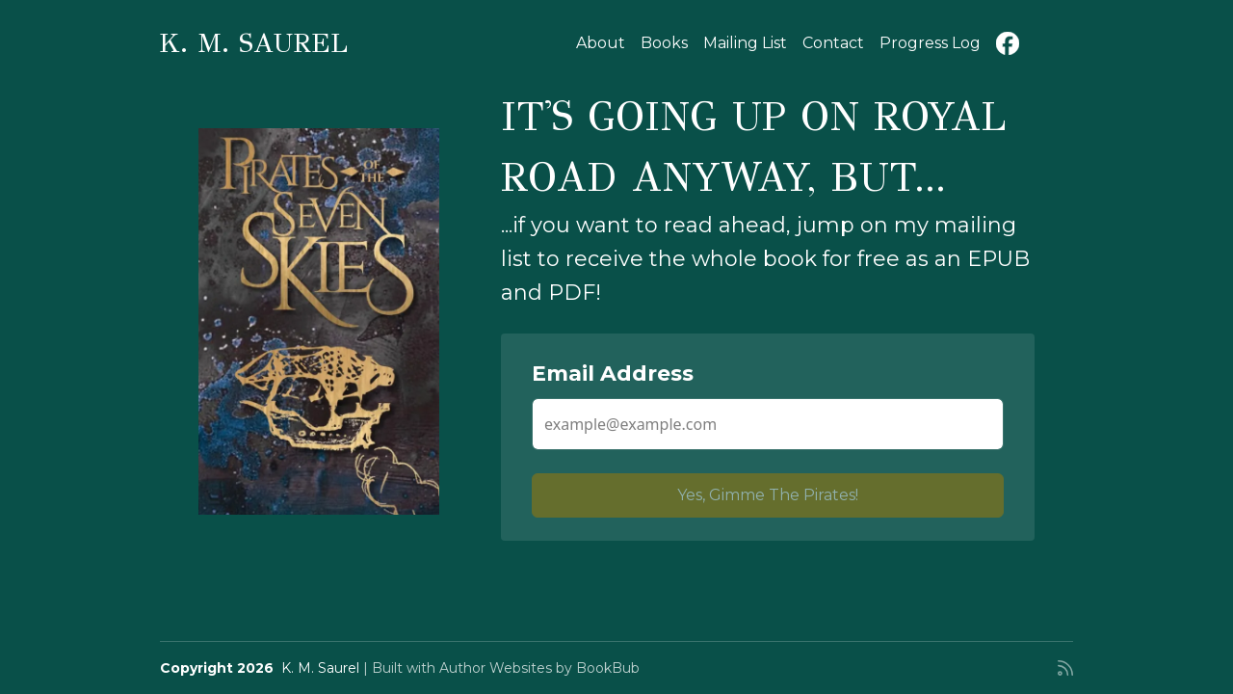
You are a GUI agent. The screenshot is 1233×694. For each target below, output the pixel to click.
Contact (833, 43)
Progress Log (930, 43)
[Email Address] (768, 424)
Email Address (613, 373)
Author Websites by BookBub (539, 668)
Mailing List (745, 43)
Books (664, 43)
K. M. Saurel (254, 43)
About (600, 43)
